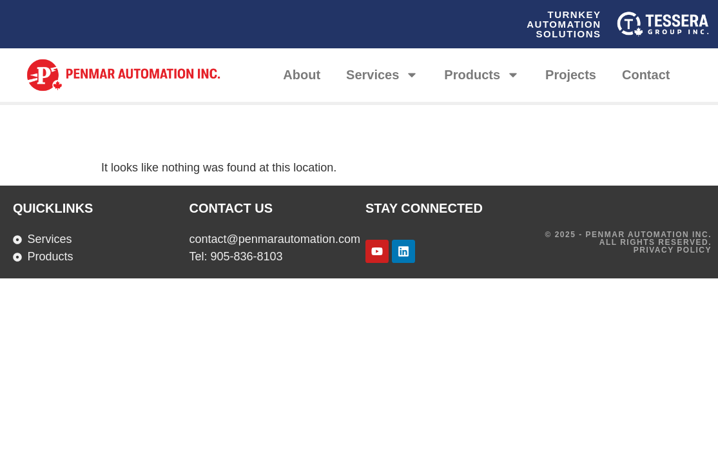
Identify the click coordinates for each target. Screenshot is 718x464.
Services (382, 75)
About (301, 75)
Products (481, 75)
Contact (646, 75)
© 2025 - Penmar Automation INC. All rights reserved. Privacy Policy (628, 242)
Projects (570, 75)
